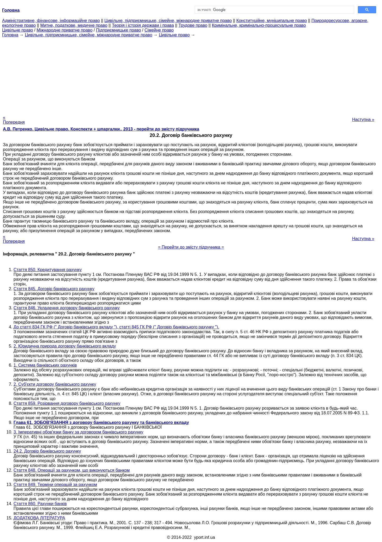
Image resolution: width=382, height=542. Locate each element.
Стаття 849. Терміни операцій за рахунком (55, 484)
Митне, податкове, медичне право (73, 25)
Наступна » (363, 119)
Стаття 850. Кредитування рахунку (48, 269)
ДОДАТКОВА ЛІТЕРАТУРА (39, 518)
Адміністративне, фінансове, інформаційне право (51, 20)
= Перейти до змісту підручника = (191, 247)
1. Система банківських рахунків (45, 365)
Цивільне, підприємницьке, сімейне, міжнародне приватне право (168, 20)
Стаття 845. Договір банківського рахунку (54, 289)
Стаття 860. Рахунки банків (40, 503)
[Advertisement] (191, 74)
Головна (10, 35)
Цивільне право (17, 30)
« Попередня (14, 119)
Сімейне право (159, 30)
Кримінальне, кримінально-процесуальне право (259, 25)
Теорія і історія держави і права (143, 25)
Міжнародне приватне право (65, 30)
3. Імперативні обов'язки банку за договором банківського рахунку (78, 432)
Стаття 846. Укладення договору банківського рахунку (67, 308)
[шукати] (273, 9)
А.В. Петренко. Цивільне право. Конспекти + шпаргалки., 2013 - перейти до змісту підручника (101, 129)
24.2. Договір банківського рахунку (47, 451)
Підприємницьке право (118, 30)
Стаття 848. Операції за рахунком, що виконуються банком (72, 470)
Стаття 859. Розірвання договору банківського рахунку (67, 403)
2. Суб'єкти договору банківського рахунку (55, 384)
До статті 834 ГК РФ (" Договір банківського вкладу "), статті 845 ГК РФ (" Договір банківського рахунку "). (116, 327)
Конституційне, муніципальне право (271, 20)
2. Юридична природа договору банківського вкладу (65, 346)
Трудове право (193, 25)
